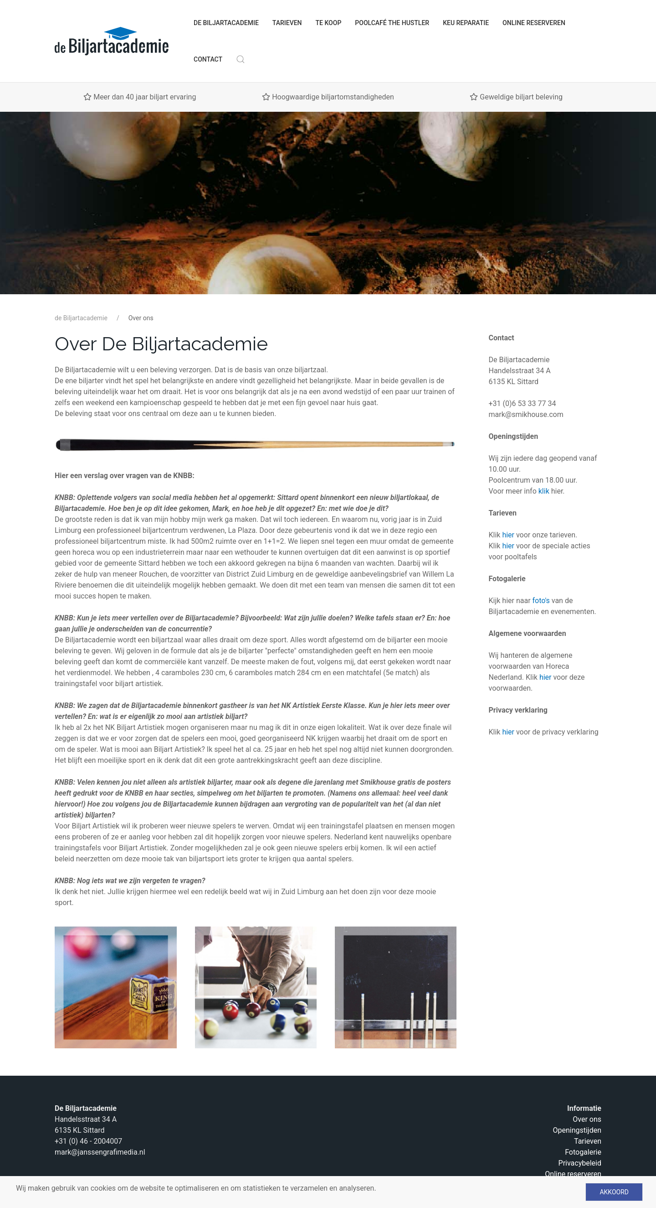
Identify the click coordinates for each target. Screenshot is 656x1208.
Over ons (587, 1119)
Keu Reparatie (466, 22)
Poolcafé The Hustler (392, 22)
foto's (542, 600)
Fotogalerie (583, 1152)
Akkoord (614, 1192)
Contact (208, 59)
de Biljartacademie (226, 22)
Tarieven (287, 22)
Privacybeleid (580, 1163)
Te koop (329, 22)
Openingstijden (577, 1130)
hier (508, 535)
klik (544, 491)
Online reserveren (533, 22)
